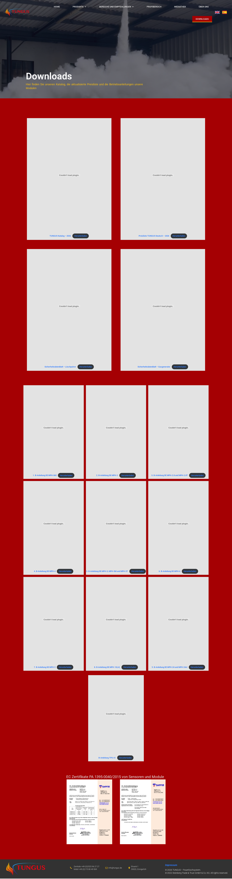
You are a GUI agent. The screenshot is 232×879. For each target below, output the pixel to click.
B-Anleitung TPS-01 (107, 758)
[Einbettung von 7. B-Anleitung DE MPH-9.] (53, 620)
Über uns (204, 7)
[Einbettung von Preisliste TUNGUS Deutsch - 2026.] (163, 175)
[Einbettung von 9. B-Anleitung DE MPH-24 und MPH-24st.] (178, 620)
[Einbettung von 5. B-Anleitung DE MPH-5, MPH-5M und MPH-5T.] (116, 524)
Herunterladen (80, 236)
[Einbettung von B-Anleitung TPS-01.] (116, 714)
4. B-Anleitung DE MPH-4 (44, 572)
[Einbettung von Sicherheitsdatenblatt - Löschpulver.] (69, 306)
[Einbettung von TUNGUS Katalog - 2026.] (69, 175)
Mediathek (180, 7)
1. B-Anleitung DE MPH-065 (45, 476)
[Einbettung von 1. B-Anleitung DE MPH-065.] (53, 428)
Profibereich (154, 7)
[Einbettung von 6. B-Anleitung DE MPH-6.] (178, 524)
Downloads (202, 19)
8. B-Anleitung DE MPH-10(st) (107, 667)
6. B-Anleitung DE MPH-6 (169, 572)
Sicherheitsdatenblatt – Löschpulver (60, 367)
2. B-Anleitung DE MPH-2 (107, 476)
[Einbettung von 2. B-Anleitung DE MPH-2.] (116, 428)
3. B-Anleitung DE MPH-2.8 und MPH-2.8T (169, 476)
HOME (57, 7)
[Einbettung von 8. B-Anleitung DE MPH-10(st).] (116, 620)
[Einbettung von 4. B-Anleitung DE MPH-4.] (53, 524)
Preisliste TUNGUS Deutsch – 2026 (154, 236)
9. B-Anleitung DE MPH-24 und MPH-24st (169, 667)
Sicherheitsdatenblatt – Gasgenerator (154, 367)
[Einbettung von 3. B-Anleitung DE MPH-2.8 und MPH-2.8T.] (178, 428)
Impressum (171, 865)
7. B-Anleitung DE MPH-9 (44, 667)
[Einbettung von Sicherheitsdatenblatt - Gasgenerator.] (163, 306)
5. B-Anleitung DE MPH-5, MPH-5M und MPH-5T (107, 572)
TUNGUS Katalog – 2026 (60, 236)
